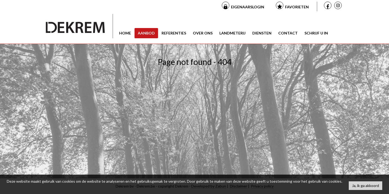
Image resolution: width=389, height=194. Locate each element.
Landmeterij (232, 33)
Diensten (261, 33)
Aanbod (146, 33)
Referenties (174, 33)
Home (125, 33)
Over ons (203, 33)
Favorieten (297, 7)
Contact (288, 33)
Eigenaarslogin (247, 7)
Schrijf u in (316, 33)
